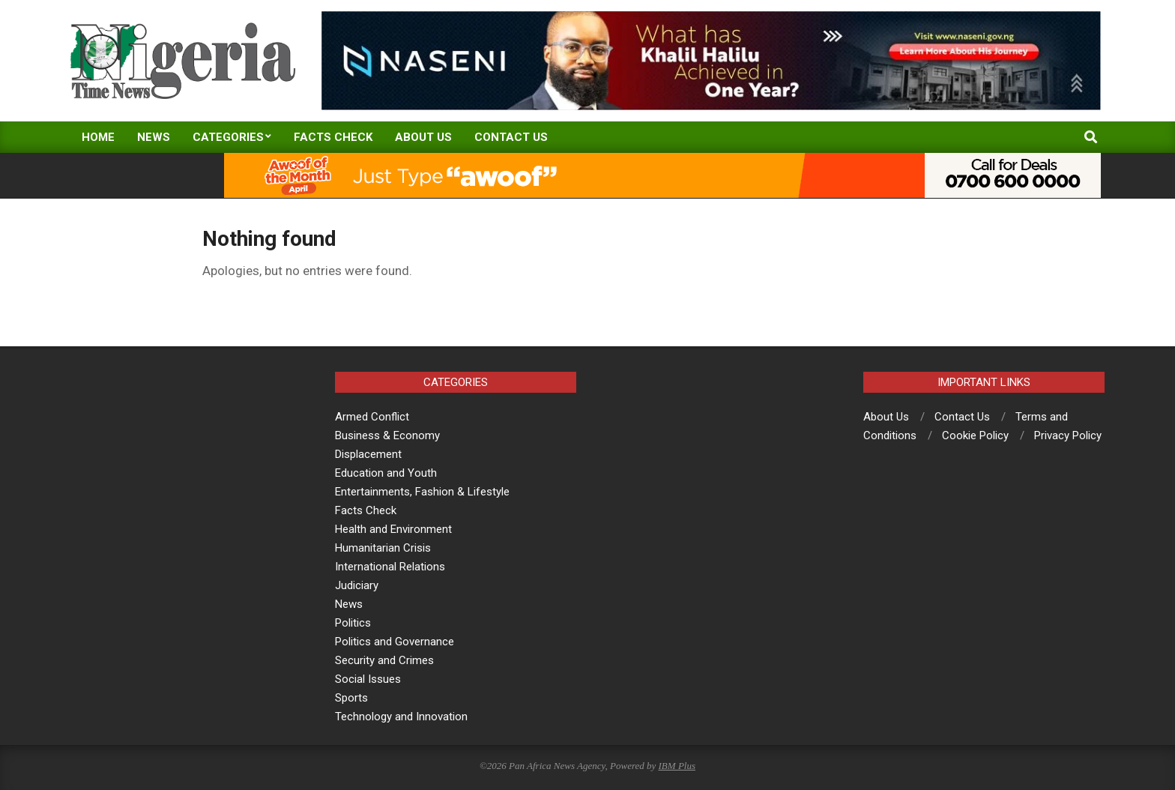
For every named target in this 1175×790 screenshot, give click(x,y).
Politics (353, 623)
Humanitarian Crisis (383, 548)
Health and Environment (393, 529)
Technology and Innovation (401, 716)
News (349, 604)
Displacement (368, 454)
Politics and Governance (394, 641)
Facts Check (365, 510)
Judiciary (356, 585)
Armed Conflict (372, 416)
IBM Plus (677, 765)
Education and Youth (386, 473)
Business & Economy (387, 435)
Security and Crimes (384, 660)
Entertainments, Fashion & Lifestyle (422, 491)
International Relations (390, 566)
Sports (351, 698)
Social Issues (368, 679)
